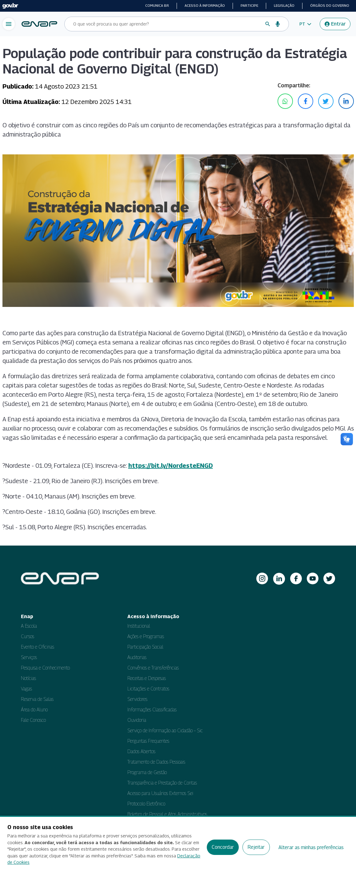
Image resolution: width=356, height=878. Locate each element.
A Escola (29, 626)
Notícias (28, 678)
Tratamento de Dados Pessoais (156, 762)
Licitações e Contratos (148, 689)
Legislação (284, 5)
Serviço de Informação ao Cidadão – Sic (165, 730)
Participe (249, 5)
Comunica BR (157, 5)
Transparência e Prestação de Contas (162, 783)
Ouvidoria (136, 720)
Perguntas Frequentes (148, 741)
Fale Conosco (33, 720)
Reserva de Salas (37, 699)
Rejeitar (256, 847)
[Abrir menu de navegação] (8, 24)
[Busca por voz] (277, 24)
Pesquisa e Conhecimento (45, 668)
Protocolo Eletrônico (146, 804)
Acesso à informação (205, 5)
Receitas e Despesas (146, 678)
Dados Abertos (141, 751)
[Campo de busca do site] (166, 24)
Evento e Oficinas (37, 647)
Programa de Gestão (147, 772)
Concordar (223, 847)
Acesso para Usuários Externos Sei (160, 793)
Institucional (138, 626)
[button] (305, 24)
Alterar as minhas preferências (311, 847)
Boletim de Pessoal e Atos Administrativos (167, 814)
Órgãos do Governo (329, 5)
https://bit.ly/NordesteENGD (170, 465)
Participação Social (145, 647)
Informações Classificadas (152, 710)
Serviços (29, 657)
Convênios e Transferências (153, 668)
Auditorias (136, 657)
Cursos (27, 636)
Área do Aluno (34, 710)
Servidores (137, 699)
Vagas (26, 689)
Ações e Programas (145, 636)
